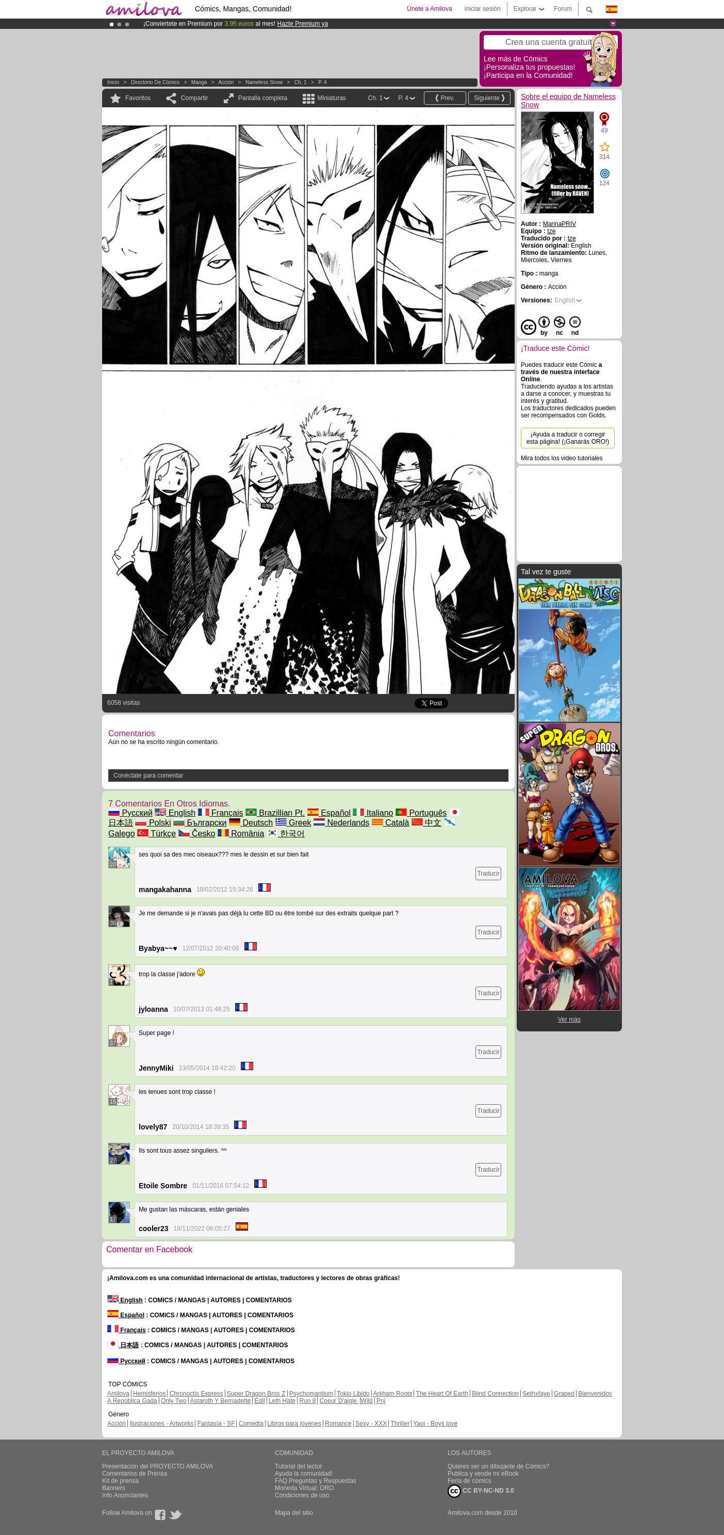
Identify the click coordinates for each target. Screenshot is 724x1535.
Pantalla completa (262, 98)
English (175, 813)
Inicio (113, 82)
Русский (130, 813)
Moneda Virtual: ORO (304, 1488)
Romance (338, 1423)
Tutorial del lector (298, 1466)
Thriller (399, 1423)
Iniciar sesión (483, 8)
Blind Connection (495, 1393)
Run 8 (307, 1400)
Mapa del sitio (294, 1512)
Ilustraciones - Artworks (161, 1423)
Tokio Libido (353, 1393)
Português (421, 813)
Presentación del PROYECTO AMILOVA (157, 1466)
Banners (113, 1488)
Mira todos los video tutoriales (562, 458)
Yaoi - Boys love (435, 1423)
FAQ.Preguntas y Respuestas (315, 1480)
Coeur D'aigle (339, 1400)
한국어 (286, 833)
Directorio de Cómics (155, 82)
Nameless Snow (264, 82)
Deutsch (251, 822)
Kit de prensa (120, 1480)
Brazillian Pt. (275, 813)
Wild (366, 1400)
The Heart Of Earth (442, 1393)
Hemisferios (149, 1393)
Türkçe (156, 833)
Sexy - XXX (371, 1423)
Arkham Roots (392, 1393)
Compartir (194, 98)
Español (329, 813)
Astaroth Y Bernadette (220, 1400)
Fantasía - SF (216, 1423)
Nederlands (341, 822)
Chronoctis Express (196, 1393)
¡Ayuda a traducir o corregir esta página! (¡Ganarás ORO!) (568, 438)
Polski (153, 822)
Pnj (380, 1400)
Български (200, 822)
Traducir (488, 873)
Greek (293, 822)
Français (220, 813)
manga (199, 82)
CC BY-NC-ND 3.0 (481, 1491)
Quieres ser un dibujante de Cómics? (498, 1466)
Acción (226, 82)
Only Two (174, 1400)
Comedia (251, 1423)
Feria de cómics (469, 1480)
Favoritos (138, 98)
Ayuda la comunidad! (304, 1473)
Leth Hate (282, 1400)
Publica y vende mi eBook (483, 1473)
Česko (197, 833)
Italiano (373, 813)
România (241, 833)
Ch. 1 (300, 82)
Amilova (118, 1393)
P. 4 (322, 82)
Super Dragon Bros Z (256, 1393)
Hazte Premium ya (302, 23)
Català (390, 822)
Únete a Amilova (429, 8)
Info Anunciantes (125, 1495)
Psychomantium (311, 1393)
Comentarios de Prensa (134, 1473)
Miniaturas (331, 98)
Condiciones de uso (302, 1495)
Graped (564, 1393)
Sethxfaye (536, 1393)
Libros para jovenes (294, 1423)
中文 (426, 822)
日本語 (123, 1345)
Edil (260, 1400)
